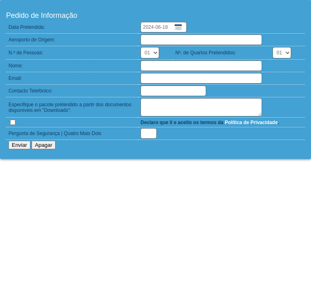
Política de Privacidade (251, 122)
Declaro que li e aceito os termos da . (210, 122)
